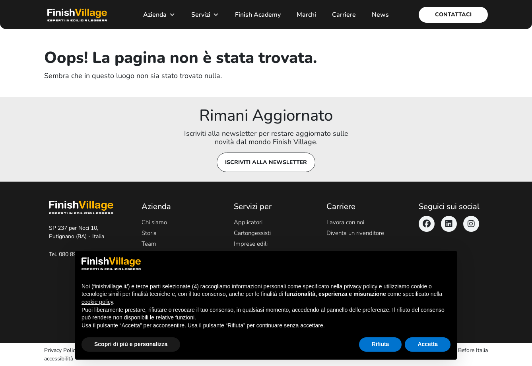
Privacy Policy (61, 350)
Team (149, 244)
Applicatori (248, 222)
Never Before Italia (465, 350)
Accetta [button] (427, 344)
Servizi (205, 15)
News (380, 14)
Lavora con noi (345, 222)
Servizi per (253, 206)
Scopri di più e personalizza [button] (130, 344)
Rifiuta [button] (380, 344)
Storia (149, 233)
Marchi (306, 14)
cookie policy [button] (97, 302)
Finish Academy (258, 14)
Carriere (344, 14)
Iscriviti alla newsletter (266, 162)
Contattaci (453, 14)
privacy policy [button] (360, 286)
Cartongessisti (252, 233)
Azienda (159, 15)
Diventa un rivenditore (355, 233)
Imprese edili (251, 244)
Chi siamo (154, 222)
